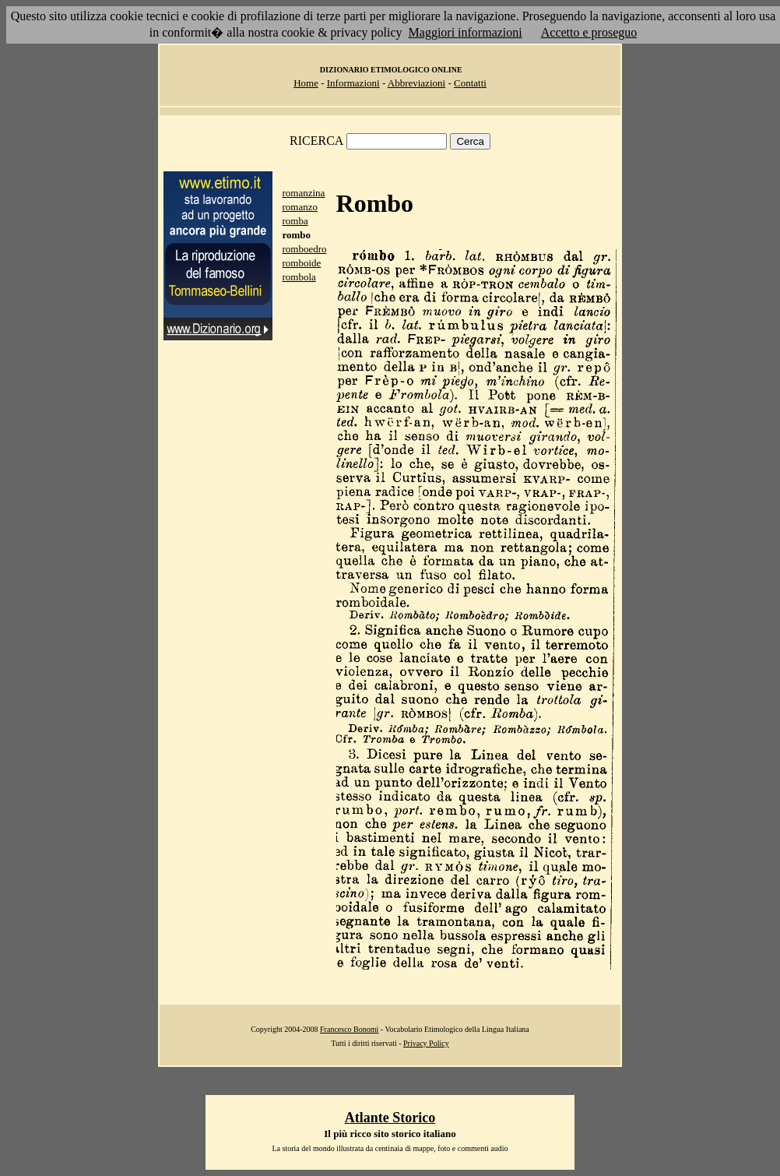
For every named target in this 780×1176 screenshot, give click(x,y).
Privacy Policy (426, 1043)
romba (294, 221)
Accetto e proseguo (589, 32)
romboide (301, 263)
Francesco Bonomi (349, 1029)
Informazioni (353, 83)
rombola (298, 277)
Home (305, 83)
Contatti (470, 83)
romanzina (303, 193)
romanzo (299, 207)
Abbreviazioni (416, 83)
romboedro (304, 249)
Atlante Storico (390, 1117)
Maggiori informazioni (465, 32)
